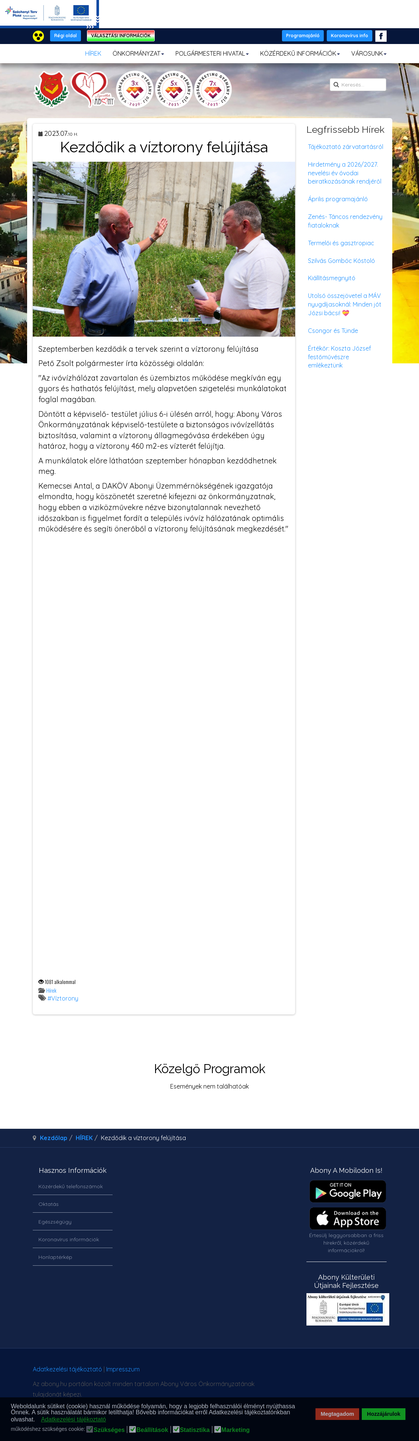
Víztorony (64, 998)
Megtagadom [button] (337, 1414)
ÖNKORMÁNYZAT (138, 53)
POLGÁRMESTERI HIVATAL (212, 53)
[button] (37, 1420)
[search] (358, 84)
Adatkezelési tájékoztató (67, 1369)
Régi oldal (65, 35)
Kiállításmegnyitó (331, 278)
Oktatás (48, 1204)
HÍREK (93, 53)
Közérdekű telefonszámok (70, 1186)
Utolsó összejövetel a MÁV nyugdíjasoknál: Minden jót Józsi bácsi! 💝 (344, 304)
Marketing (235, 1430)
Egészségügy (55, 1221)
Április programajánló (338, 199)
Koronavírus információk (68, 1239)
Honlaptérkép (55, 1257)
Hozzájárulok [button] (384, 1414)
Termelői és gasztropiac (341, 243)
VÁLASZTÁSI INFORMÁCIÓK (121, 35)
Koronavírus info (349, 35)
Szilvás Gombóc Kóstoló (341, 260)
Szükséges (109, 1430)
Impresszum (123, 1369)
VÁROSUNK (369, 53)
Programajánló (303, 35)
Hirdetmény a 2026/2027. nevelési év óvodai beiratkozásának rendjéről (344, 173)
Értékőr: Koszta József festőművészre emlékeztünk (339, 357)
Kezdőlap (53, 1138)
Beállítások (152, 1430)
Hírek (51, 990)
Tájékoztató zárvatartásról (345, 146)
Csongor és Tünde (333, 330)
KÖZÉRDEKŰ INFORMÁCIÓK (300, 53)
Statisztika (195, 1430)
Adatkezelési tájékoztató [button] (73, 1419)
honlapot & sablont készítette (305, 1372)
